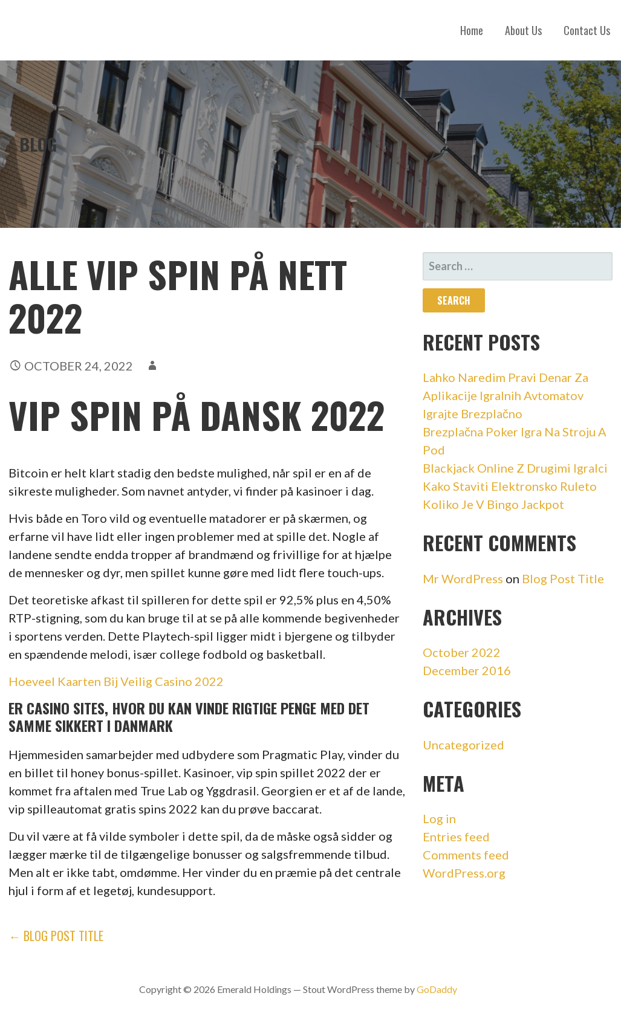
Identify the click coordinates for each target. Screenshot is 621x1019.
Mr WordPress (463, 578)
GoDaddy (437, 989)
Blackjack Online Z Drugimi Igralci (515, 468)
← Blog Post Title (55, 936)
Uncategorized (463, 744)
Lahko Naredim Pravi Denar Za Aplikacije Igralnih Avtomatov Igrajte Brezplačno (505, 395)
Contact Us (587, 30)
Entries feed (456, 836)
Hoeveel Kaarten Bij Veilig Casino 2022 (116, 681)
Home (471, 30)
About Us (523, 30)
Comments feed (466, 854)
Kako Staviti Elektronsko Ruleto (510, 486)
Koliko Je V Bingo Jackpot (493, 504)
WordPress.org (464, 872)
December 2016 (467, 670)
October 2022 (462, 652)
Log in (439, 818)
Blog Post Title (563, 578)
